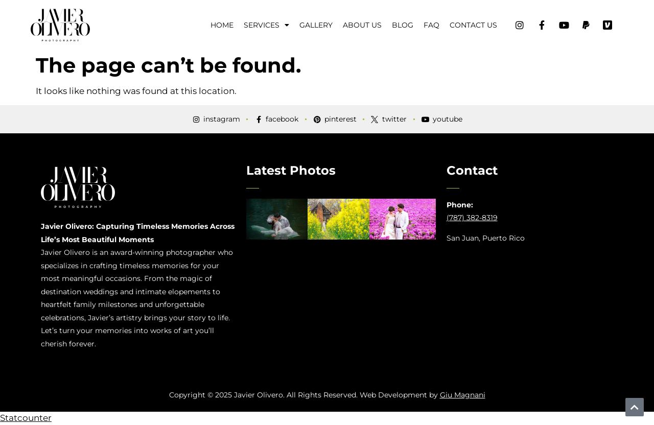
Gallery (316, 25)
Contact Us (473, 25)
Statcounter (26, 418)
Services (266, 25)
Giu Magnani (462, 394)
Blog (402, 25)
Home (222, 25)
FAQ (431, 25)
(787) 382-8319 (472, 217)
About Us (362, 25)
